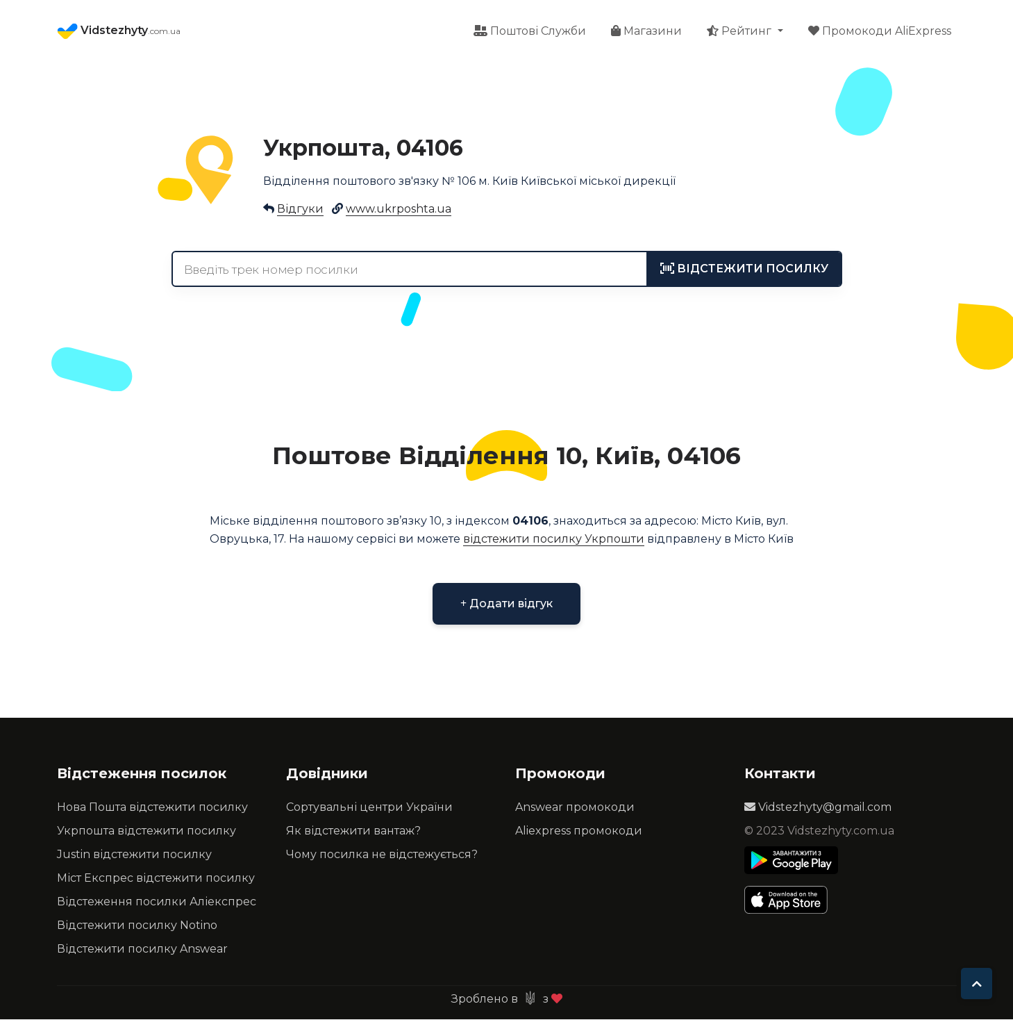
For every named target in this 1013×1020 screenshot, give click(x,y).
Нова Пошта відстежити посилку (152, 807)
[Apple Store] (791, 900)
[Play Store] (791, 861)
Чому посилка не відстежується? (382, 855)
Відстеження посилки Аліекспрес (156, 902)
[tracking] (744, 269)
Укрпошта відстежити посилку (146, 831)
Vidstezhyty (119, 32)
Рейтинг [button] (740, 31)
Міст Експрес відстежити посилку (156, 878)
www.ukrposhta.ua (398, 209)
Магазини (646, 31)
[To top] (976, 983)
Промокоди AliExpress (879, 31)
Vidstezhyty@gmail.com (817, 807)
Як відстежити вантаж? (353, 831)
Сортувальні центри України (369, 807)
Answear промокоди (575, 807)
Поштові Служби (530, 31)
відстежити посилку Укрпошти (553, 539)
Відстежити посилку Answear (142, 949)
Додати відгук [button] (506, 604)
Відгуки (300, 209)
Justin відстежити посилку (134, 855)
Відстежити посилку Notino (137, 925)
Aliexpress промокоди (578, 831)
